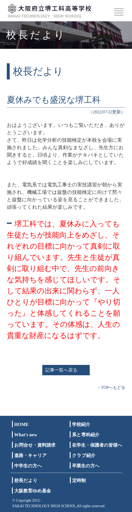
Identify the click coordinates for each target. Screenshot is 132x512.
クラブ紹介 (83, 455)
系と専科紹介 (85, 434)
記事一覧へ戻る (61, 370)
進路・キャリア (30, 455)
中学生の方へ (28, 465)
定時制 (79, 480)
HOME (21, 424)
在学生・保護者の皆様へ (97, 445)
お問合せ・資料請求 (34, 445)
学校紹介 (81, 424)
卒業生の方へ (86, 465)
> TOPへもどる (111, 387)
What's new (25, 434)
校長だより (26, 480)
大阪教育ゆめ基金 (32, 490)
